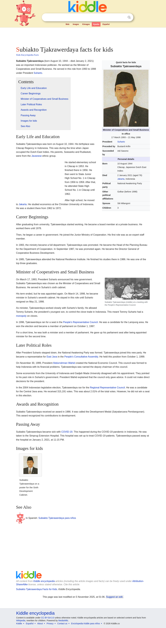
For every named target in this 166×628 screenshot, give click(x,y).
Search (129, 17)
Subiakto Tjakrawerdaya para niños (57, 518)
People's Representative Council (80, 322)
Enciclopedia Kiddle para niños (85, 623)
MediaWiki (63, 620)
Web (67, 24)
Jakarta (120, 179)
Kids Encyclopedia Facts (27, 55)
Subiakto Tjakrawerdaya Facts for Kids (36, 589)
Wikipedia (20, 620)
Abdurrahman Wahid (64, 363)
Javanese (36, 156)
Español (106, 24)
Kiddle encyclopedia (44, 581)
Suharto (121, 142)
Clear (123, 17)
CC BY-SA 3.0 (47, 617)
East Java (52, 356)
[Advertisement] (83, 36)
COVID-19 (66, 432)
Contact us (62, 623)
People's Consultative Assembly (81, 356)
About (40, 623)
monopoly (21, 316)
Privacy (50, 623)
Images (76, 24)
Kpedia (96, 24)
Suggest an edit (114, 597)
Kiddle (19, 623)
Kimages (86, 24)
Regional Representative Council (107, 387)
